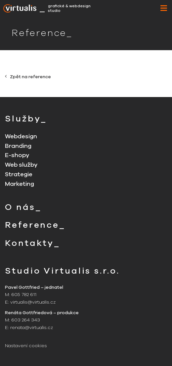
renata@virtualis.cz (31, 327)
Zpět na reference (28, 77)
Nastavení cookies (26, 346)
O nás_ (23, 207)
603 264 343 (25, 320)
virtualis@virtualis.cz (33, 302)
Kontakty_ (32, 243)
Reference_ (35, 225)
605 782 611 (23, 294)
